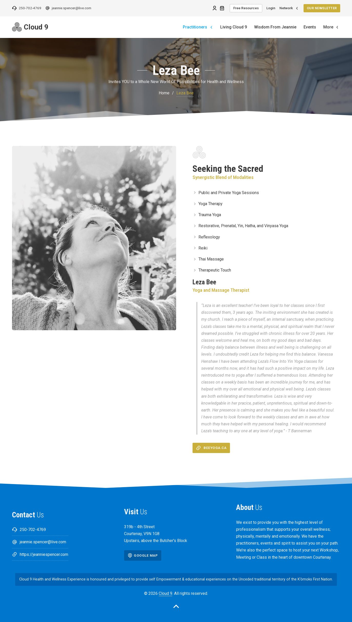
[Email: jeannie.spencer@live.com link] (68, 8)
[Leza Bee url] (214, 8)
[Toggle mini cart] (222, 8)
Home (164, 93)
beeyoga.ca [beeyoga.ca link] (211, 447)
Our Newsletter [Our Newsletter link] (322, 8)
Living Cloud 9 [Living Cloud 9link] (233, 27)
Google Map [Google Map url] (142, 555)
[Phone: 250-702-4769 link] (26, 8)
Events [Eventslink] (310, 27)
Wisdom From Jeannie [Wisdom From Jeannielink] (275, 27)
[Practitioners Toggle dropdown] (211, 27)
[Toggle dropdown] (297, 8)
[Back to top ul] (176, 607)
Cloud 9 (165, 593)
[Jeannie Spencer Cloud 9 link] (50, 27)
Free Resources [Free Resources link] (246, 8)
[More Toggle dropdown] (337, 27)
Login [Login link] (270, 8)
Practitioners (195, 27)
